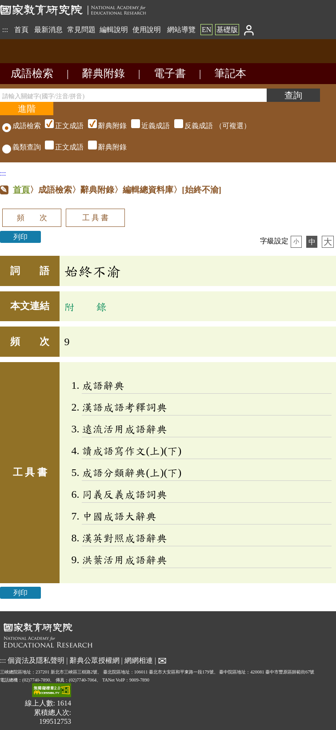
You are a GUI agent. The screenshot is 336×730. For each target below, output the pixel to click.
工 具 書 (95, 218)
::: (5, 29)
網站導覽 (181, 29)
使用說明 (146, 29)
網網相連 (138, 660)
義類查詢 (21, 147)
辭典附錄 (103, 73)
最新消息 (48, 29)
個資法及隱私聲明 (36, 660)
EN (206, 29)
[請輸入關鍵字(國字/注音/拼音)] (133, 95)
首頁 (21, 29)
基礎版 (227, 29)
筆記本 (230, 73)
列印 (20, 237)
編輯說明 (114, 29)
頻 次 (32, 218)
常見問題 (81, 29)
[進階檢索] (26, 108)
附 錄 (85, 306)
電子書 (170, 73)
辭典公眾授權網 (95, 660)
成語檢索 (32, 73)
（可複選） (147, 125)
